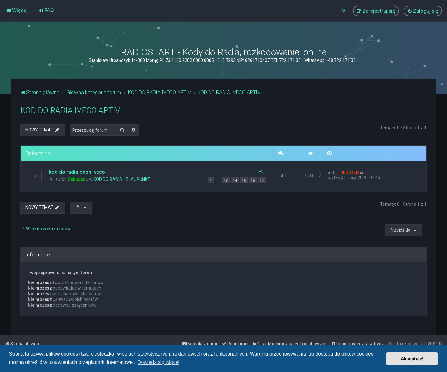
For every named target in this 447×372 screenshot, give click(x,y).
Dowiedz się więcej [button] (158, 362)
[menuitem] (46, 10)
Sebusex (76, 179)
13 (226, 180)
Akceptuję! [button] (412, 358)
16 (253, 180)
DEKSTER (349, 172)
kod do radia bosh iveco (77, 172)
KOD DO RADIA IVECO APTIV (70, 110)
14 (235, 180)
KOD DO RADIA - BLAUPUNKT (121, 179)
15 (244, 180)
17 (262, 180)
